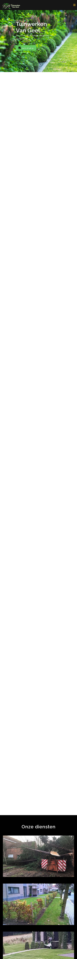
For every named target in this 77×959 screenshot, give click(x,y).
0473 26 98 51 (26, 48)
